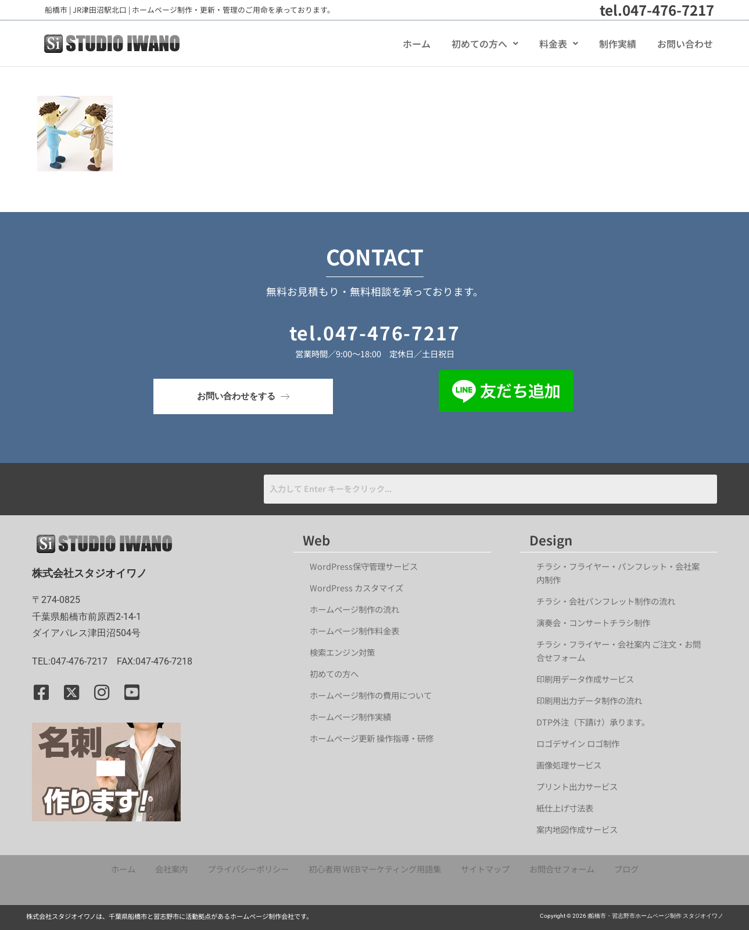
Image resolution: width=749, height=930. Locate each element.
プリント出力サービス (577, 786)
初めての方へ (484, 44)
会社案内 (171, 869)
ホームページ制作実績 (350, 716)
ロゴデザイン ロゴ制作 (577, 743)
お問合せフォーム (561, 869)
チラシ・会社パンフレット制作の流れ (605, 601)
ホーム (417, 44)
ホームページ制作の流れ (354, 609)
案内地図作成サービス (577, 829)
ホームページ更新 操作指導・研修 (371, 738)
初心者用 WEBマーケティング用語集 (375, 869)
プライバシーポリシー (248, 869)
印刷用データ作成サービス (585, 679)
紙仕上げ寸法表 (564, 808)
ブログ (626, 869)
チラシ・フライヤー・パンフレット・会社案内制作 (618, 573)
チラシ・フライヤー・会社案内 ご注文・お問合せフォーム (618, 650)
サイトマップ (485, 869)
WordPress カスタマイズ (356, 587)
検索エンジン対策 (346, 652)
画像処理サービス (568, 765)
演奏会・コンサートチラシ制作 (593, 622)
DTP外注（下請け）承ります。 (593, 722)
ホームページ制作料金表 (354, 630)
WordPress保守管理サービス (364, 566)
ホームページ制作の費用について (371, 695)
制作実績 (617, 44)
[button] (485, 43)
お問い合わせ (685, 44)
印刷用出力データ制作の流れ (589, 700)
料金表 (558, 44)
